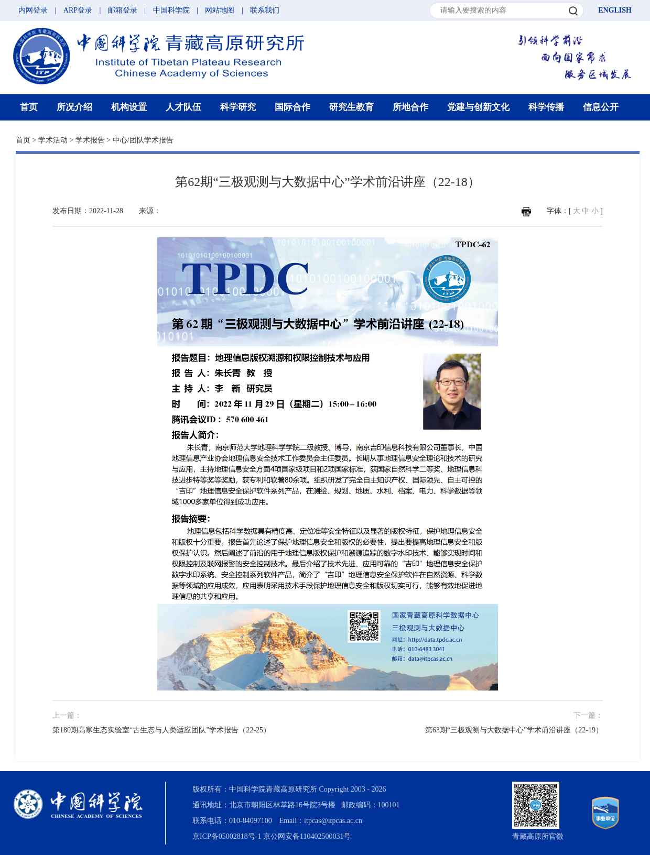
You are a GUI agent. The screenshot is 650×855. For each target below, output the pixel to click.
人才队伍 (183, 107)
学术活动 (53, 140)
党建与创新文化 (478, 107)
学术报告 (90, 140)
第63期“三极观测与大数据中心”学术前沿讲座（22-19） (514, 730)
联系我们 (264, 10)
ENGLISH (615, 10)
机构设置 (129, 107)
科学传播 (546, 107)
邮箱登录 (122, 10)
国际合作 (292, 107)
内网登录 (33, 10)
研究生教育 (351, 107)
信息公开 (601, 107)
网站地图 (219, 10)
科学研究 (238, 107)
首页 (29, 107)
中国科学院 (171, 10)
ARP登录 (77, 10)
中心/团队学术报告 (143, 140)
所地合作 (410, 107)
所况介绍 (74, 107)
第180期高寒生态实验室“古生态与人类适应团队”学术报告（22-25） (161, 730)
